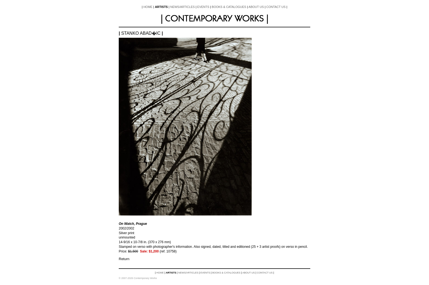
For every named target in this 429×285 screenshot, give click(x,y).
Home (147, 6)
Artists (161, 6)
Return (124, 259)
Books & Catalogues (229, 6)
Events (203, 6)
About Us (256, 6)
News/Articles (182, 6)
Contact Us (276, 6)
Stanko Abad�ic (141, 33)
